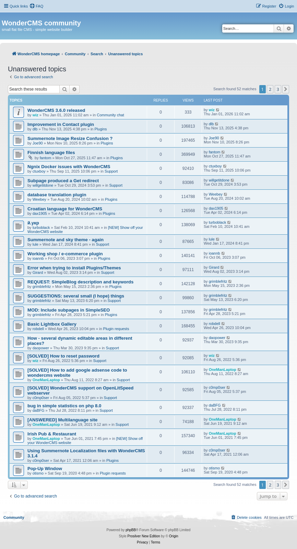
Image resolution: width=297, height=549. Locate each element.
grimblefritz (42, 286)
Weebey (39, 199)
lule (35, 244)
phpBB (131, 530)
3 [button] (278, 89)
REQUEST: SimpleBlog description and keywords (80, 281)
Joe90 (38, 143)
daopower (41, 348)
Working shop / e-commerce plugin (65, 253)
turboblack (41, 227)
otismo (38, 473)
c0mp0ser (41, 398)
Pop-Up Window (44, 468)
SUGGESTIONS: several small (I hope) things (75, 296)
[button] (285, 89)
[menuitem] (36, 6)
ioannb (38, 258)
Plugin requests (116, 329)
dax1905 (40, 213)
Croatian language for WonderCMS (64, 208)
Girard (38, 272)
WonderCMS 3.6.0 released (56, 110)
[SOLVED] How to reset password (63, 356)
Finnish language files (51, 152)
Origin (173, 536)
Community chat (110, 115)
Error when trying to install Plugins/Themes (74, 267)
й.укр (33, 222)
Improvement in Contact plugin (60, 124)
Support (111, 171)
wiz (35, 115)
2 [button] (270, 89)
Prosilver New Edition (144, 536)
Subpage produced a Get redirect (63, 180)
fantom (45, 158)
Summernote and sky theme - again (65, 239)
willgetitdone (43, 185)
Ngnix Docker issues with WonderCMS (68, 166)
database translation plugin (56, 194)
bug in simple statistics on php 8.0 (64, 405)
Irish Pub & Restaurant (51, 433)
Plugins (101, 129)
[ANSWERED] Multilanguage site (62, 419)
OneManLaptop (46, 380)
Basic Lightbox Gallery (51, 324)
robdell (38, 329)
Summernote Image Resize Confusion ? (69, 138)
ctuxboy (39, 171)
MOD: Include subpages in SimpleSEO (68, 310)
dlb (35, 129)
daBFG (39, 410)
